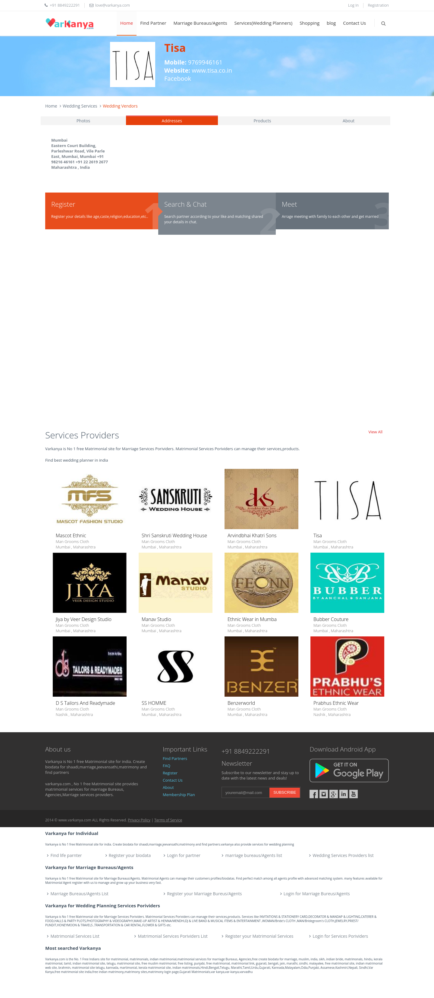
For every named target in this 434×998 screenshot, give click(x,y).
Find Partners (175, 758)
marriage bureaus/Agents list (253, 855)
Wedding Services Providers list (343, 855)
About (348, 121)
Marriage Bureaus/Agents (200, 23)
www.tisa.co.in (212, 70)
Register (170, 773)
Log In (353, 5)
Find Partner (153, 23)
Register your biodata (130, 855)
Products (262, 121)
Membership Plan (179, 794)
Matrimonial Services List (75, 936)
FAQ (166, 765)
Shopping (309, 23)
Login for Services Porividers (340, 936)
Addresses (172, 121)
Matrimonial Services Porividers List (173, 936)
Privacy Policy (139, 820)
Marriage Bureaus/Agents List (79, 893)
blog (331, 23)
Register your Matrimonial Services (259, 936)
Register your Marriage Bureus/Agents (204, 893)
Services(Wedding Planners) (263, 23)
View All (376, 432)
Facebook (177, 78)
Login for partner (183, 855)
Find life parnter (66, 855)
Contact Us (354, 23)
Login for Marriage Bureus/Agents (317, 893)
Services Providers (82, 435)
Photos (83, 121)
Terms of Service (168, 820)
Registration (378, 5)
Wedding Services (80, 106)
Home (126, 23)
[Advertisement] (217, 335)
